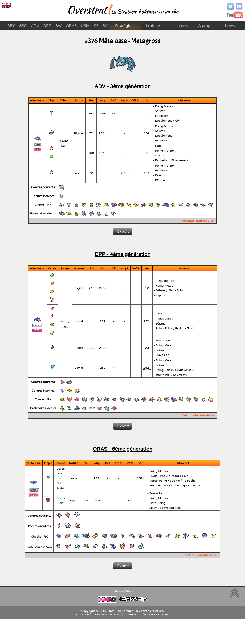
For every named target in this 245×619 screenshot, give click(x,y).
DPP (47, 25)
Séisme (160, 111)
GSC (23, 25)
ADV (35, 25)
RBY (11, 25)
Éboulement (163, 120)
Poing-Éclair (164, 328)
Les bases (179, 25)
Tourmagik (163, 340)
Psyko (159, 175)
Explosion (162, 116)
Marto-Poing (158, 480)
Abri (178, 120)
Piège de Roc (165, 281)
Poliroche (189, 480)
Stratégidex (125, 25)
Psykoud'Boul (184, 328)
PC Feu (160, 180)
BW (58, 25)
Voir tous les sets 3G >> (198, 221)
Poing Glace (157, 485)
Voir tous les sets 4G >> (198, 415)
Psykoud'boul (158, 476)
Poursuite (194, 485)
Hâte (158, 146)
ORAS (71, 25)
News (230, 25)
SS (96, 25)
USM (85, 25)
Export (123, 231)
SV (105, 25)
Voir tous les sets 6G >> (201, 555)
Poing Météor (164, 106)
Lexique (153, 25)
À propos (206, 25)
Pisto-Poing (176, 290)
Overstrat (87, 9)
